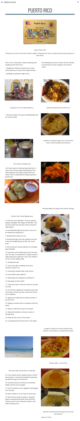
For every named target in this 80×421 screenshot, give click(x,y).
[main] (40, 11)
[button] (2, 2)
